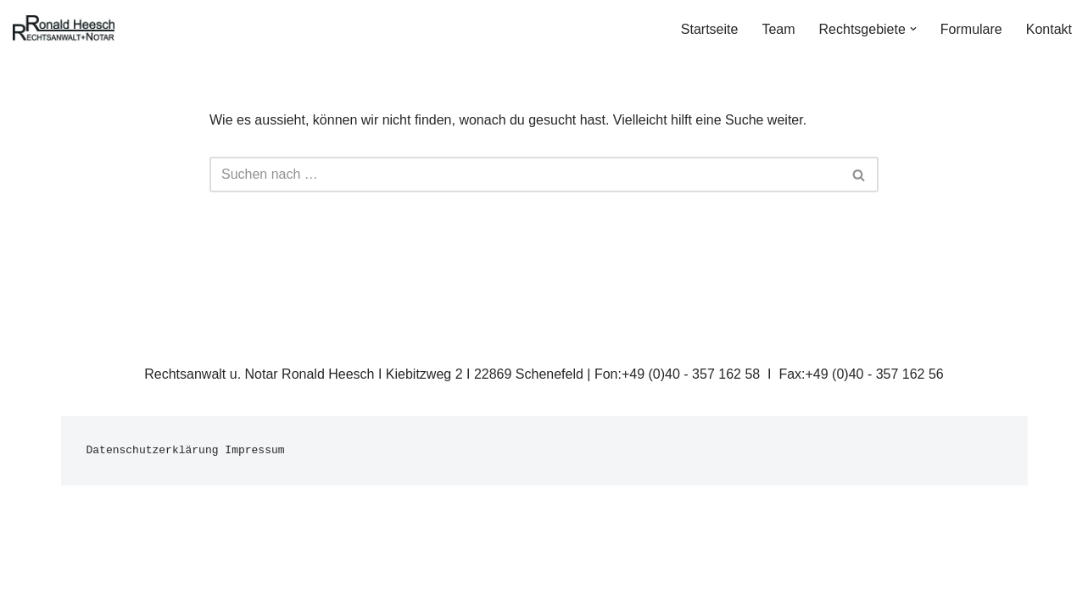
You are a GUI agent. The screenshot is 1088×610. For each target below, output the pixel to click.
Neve (76, 588)
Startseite (710, 29)
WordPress (231, 588)
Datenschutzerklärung (152, 450)
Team (778, 29)
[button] (913, 28)
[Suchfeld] (524, 174)
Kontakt (1049, 29)
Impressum (254, 450)
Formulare (971, 29)
